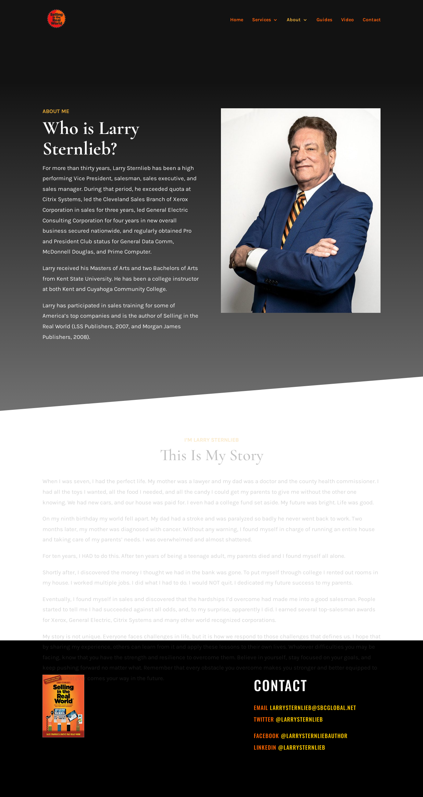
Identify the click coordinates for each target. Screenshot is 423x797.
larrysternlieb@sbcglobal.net (313, 707)
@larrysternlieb (299, 719)
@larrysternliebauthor (314, 736)
